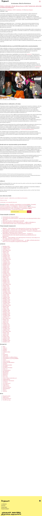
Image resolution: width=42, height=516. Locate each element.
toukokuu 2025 (6, 255)
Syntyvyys (5, 375)
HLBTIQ (12, 204)
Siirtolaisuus (6, 371)
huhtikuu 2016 (6, 339)
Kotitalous (5, 354)
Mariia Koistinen (23, 207)
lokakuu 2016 (6, 332)
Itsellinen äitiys (6, 352)
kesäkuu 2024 (6, 260)
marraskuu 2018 (7, 305)
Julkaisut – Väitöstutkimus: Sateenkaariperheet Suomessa (17, 228)
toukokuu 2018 (6, 310)
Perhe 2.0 (5, 369)
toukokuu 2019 (6, 297)
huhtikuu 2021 (6, 280)
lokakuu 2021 (6, 276)
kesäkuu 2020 (6, 287)
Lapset (4, 359)
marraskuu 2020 (7, 284)
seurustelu (14, 209)
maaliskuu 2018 (6, 313)
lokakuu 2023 (6, 266)
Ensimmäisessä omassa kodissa (10, 217)
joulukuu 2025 (6, 249)
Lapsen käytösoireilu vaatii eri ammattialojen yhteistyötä (17, 223)
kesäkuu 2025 (6, 254)
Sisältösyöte (6, 397)
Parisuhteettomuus (5, 205)
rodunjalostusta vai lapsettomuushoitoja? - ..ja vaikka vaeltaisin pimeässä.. (21, 240)
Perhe (12, 208)
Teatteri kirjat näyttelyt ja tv (10, 378)
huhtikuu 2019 (6, 298)
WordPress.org (6, 400)
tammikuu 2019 (6, 302)
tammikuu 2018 (6, 315)
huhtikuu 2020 (6, 289)
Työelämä (5, 382)
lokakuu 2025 (6, 251)
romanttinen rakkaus (26, 208)
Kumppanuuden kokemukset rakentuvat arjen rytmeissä (22, 231)
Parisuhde (33, 204)
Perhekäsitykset (14, 205)
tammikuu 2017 (6, 328)
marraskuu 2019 (7, 293)
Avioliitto (7, 204)
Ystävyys (5, 391)
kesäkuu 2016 (6, 336)
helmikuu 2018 (6, 314)
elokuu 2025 (5, 252)
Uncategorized (6, 383)
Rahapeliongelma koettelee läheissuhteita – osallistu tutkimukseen (19, 222)
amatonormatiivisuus (5, 207)
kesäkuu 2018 (6, 309)
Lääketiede (5, 355)
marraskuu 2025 (7, 250)
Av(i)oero (5, 348)
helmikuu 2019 (6, 301)
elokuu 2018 (5, 307)
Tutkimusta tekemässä (8, 380)
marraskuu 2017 (7, 318)
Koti (4, 353)
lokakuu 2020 (6, 285)
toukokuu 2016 (6, 338)
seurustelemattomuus (5, 209)
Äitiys (4, 346)
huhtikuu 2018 (6, 311)
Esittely (3, 505)
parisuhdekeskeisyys (5, 208)
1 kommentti (20, 209)
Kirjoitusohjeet (5, 508)
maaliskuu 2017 (6, 326)
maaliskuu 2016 (6, 340)
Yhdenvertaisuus (23, 205)
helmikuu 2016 (6, 341)
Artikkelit (4, 504)
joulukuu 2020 (6, 283)
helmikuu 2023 (6, 269)
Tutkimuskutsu (6, 379)
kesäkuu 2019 (6, 296)
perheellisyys (17, 208)
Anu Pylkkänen (14, 207)
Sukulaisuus (5, 372)
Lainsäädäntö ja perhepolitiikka (22, 204)
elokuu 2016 (5, 335)
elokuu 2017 (5, 322)
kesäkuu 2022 (6, 272)
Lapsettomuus (6, 361)
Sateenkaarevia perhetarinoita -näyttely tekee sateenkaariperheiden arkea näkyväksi (21, 229)
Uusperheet (6, 384)
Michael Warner (32, 207)
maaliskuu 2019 (6, 300)
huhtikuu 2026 (6, 246)
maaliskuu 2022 (6, 273)
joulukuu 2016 (6, 330)
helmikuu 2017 (6, 327)
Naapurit (5, 363)
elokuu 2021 (5, 277)
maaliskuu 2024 (6, 263)
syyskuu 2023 (6, 267)
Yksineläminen (6, 388)
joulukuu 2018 (6, 304)
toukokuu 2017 (6, 324)
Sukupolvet (5, 374)
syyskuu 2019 (6, 294)
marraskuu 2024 (7, 259)
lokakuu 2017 (6, 319)
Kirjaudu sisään (6, 396)
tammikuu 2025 (6, 258)
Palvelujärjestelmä (7, 365)
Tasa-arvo (5, 376)
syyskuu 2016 (6, 334)
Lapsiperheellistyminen (8, 362)
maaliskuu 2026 (6, 247)
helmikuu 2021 (6, 281)
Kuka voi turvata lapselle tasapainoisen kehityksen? (15, 241)
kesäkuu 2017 (6, 323)
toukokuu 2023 (6, 268)
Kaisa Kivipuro (29, 10)
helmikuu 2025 (6, 256)
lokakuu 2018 (6, 306)
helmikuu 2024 (6, 264)
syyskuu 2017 (6, 321)
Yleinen (4, 389)
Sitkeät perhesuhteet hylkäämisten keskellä (13, 221)
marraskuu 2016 (7, 331)
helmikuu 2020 (6, 290)
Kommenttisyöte (7, 398)
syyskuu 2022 (6, 271)
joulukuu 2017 (6, 317)
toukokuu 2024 (6, 262)
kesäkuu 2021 (6, 279)
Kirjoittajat (4, 507)
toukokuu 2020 (6, 288)
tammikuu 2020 (6, 292)
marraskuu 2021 (7, 275)
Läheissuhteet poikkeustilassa (10, 357)
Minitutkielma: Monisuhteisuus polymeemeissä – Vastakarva (18, 231)
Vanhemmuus (6, 386)
